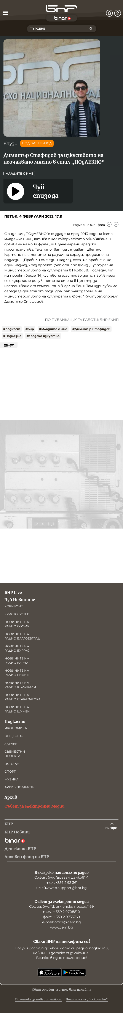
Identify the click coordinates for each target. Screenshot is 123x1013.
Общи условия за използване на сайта (61, 990)
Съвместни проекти (15, 754)
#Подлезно (12, 336)
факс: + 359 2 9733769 (61, 917)
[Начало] (61, 8)
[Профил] (117, 13)
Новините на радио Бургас (17, 648)
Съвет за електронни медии (35, 806)
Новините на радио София (17, 624)
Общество (14, 736)
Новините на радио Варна (17, 660)
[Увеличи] (109, 224)
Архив (11, 797)
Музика (11, 779)
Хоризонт (14, 606)
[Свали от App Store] (49, 972)
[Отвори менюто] (5, 12)
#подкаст (11, 329)
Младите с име (19, 173)
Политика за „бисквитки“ (87, 999)
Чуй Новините (20, 599)
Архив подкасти (20, 787)
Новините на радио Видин (17, 673)
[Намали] (116, 224)
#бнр (30, 329)
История (13, 764)
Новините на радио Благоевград (22, 636)
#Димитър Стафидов (91, 329)
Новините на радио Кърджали (20, 685)
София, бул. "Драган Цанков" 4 (61, 877)
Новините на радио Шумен (17, 709)
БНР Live (13, 592)
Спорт (10, 771)
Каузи (10, 143)
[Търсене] (91, 28)
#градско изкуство (43, 336)
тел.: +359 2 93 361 (62, 883)
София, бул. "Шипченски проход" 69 (61, 906)
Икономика (16, 728)
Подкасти (15, 721)
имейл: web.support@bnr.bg (61, 888)
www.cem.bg (61, 927)
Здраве (11, 744)
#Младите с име (53, 329)
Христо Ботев (17, 614)
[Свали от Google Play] (74, 972)
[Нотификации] (109, 13)
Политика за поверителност (38, 999)
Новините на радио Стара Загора (22, 697)
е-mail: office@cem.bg (61, 922)
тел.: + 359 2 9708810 (61, 912)
